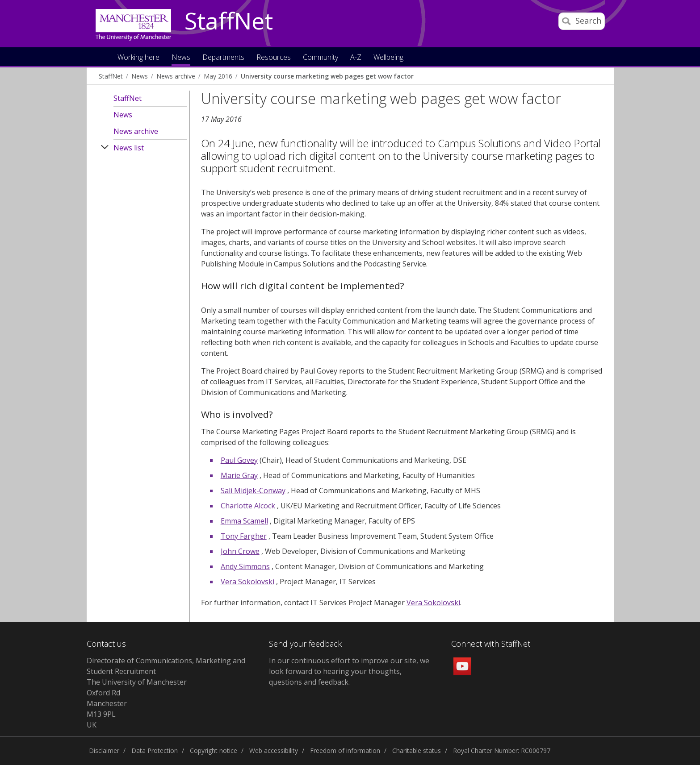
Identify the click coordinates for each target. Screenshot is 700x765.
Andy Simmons (245, 566)
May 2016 (218, 76)
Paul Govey (239, 460)
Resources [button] (273, 58)
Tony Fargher (244, 536)
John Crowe (240, 551)
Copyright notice (213, 750)
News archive (175, 76)
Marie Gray (239, 475)
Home (102, 56)
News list (128, 148)
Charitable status (416, 750)
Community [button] (320, 58)
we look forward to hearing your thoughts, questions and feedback (349, 671)
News (139, 76)
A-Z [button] (355, 58)
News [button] (181, 58)
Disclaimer (104, 750)
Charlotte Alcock (248, 506)
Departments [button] (223, 58)
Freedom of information (345, 750)
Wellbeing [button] (388, 58)
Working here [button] (138, 58)
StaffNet (228, 21)
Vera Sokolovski (247, 581)
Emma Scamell (244, 521)
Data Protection (154, 750)
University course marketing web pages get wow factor (327, 76)
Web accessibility (273, 750)
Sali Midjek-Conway (253, 490)
